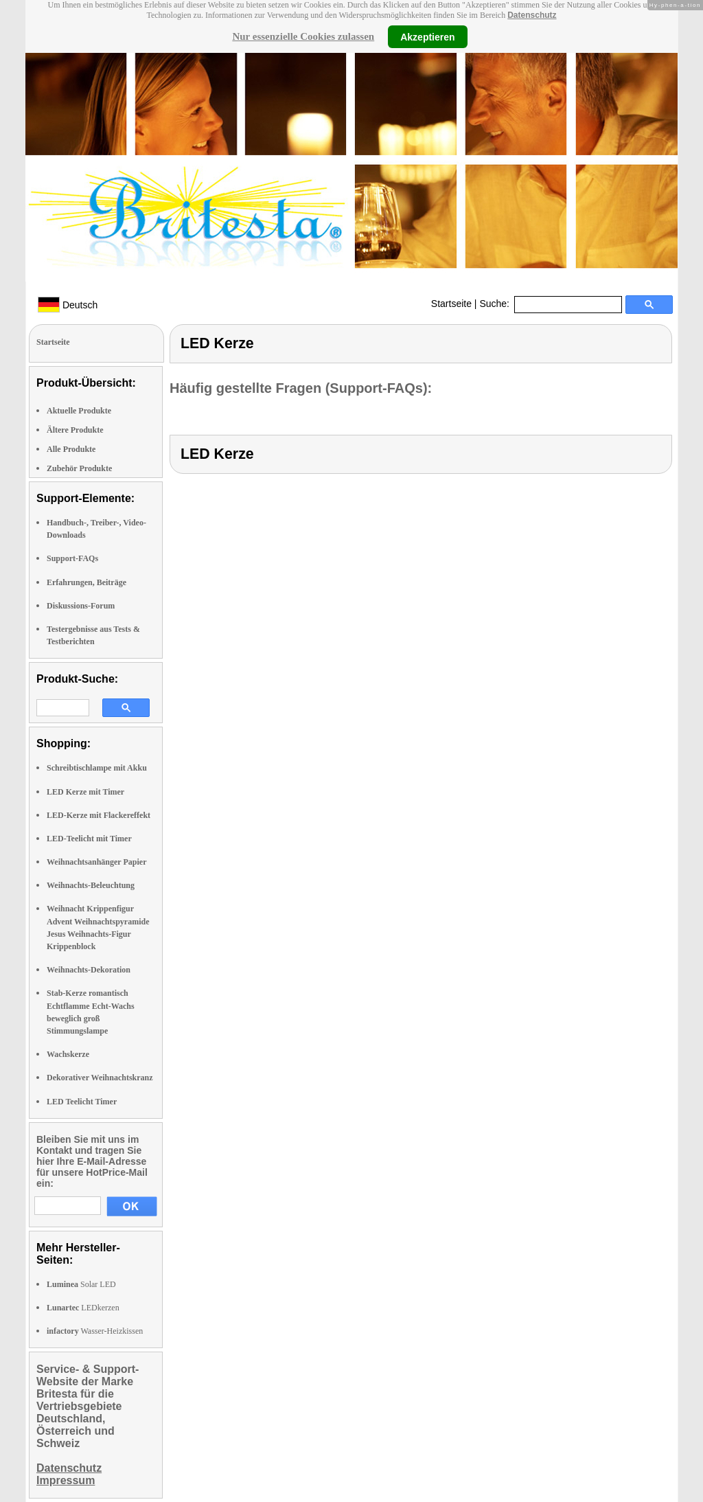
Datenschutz (531, 15)
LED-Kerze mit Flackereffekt (98, 815)
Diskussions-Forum (81, 606)
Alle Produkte (71, 449)
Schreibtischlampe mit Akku (97, 768)
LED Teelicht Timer (82, 1101)
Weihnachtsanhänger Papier (96, 862)
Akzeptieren (427, 36)
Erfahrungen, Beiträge (86, 582)
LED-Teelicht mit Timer (89, 838)
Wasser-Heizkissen (95, 1331)
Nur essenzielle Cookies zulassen (303, 36)
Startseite (451, 303)
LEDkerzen (83, 1307)
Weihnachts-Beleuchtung (91, 885)
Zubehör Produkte (79, 468)
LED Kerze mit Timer (85, 792)
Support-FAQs (72, 558)
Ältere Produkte (75, 430)
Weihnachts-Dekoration (88, 970)
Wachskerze (68, 1054)
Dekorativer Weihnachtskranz (100, 1077)
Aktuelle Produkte (79, 411)
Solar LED (81, 1284)
